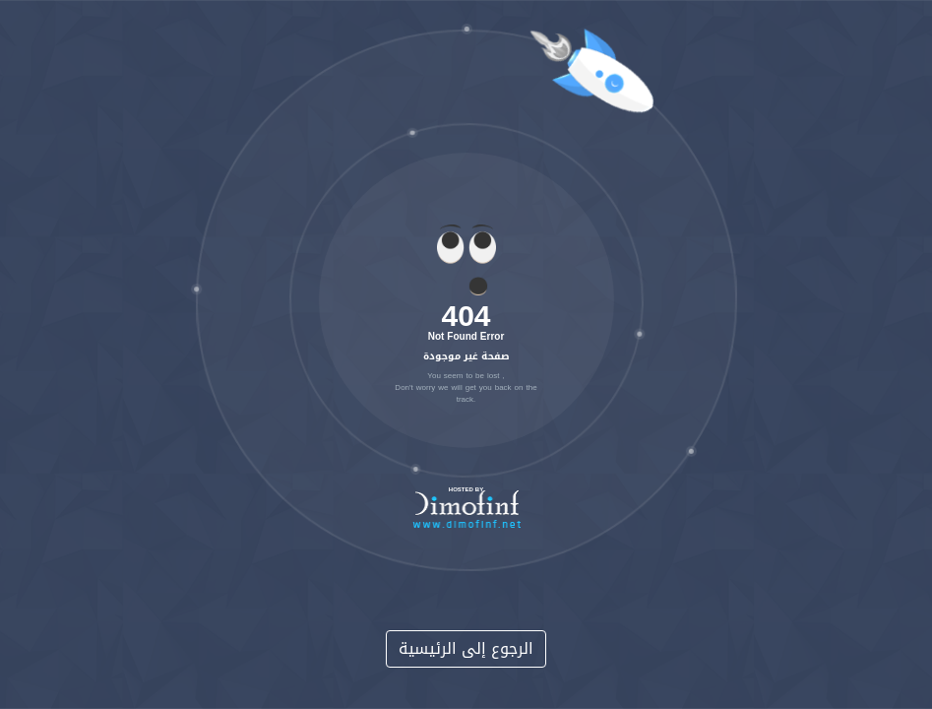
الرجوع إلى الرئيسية (466, 648)
